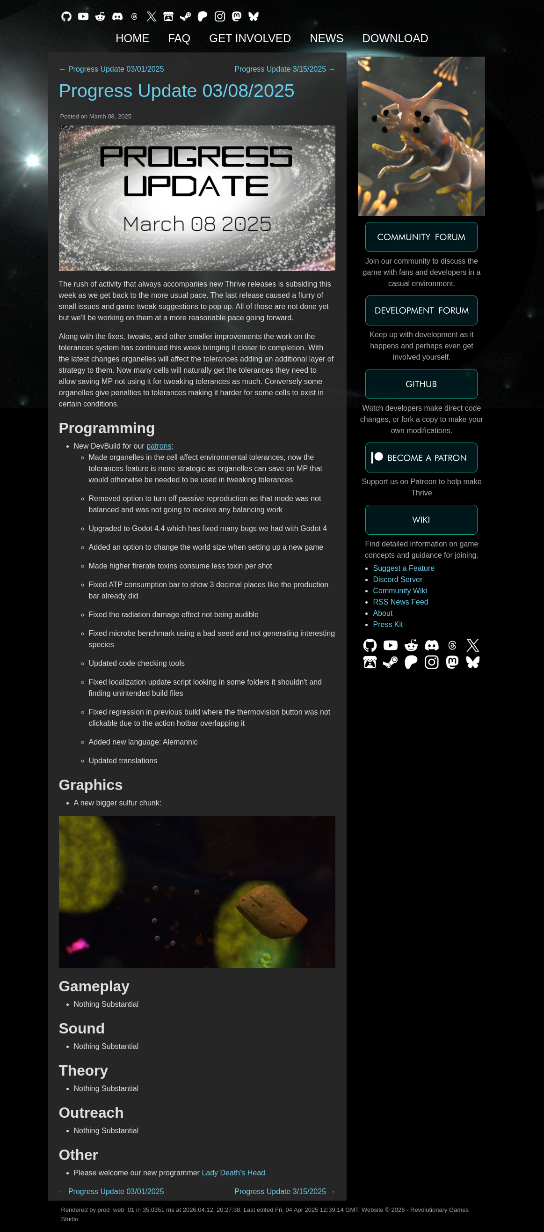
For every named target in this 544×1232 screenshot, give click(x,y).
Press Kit (388, 624)
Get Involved (250, 38)
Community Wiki (400, 591)
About (382, 613)
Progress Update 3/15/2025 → (284, 69)
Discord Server (397, 579)
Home (132, 38)
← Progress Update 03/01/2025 (111, 69)
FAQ (179, 38)
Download (395, 38)
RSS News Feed (400, 602)
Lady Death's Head (233, 1173)
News (326, 38)
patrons (158, 446)
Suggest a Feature (404, 568)
